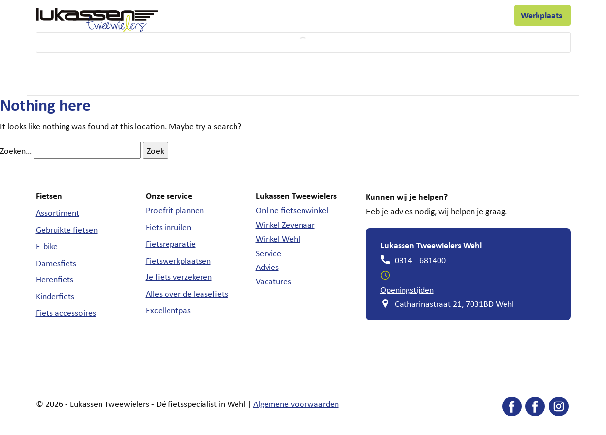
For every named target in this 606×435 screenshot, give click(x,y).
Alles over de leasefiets (187, 293)
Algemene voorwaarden (296, 403)
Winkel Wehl (278, 238)
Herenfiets (54, 279)
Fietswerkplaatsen (178, 260)
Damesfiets (56, 262)
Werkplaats (542, 15)
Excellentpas (168, 310)
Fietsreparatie (171, 243)
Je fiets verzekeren (179, 276)
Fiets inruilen (168, 227)
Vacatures (273, 281)
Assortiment (57, 212)
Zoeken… (16, 150)
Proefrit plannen (175, 210)
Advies (267, 266)
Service (268, 253)
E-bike (47, 246)
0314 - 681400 (420, 260)
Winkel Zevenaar (285, 224)
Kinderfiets (55, 295)
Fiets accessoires (66, 312)
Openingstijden (407, 289)
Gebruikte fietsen (67, 229)
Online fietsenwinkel (292, 210)
